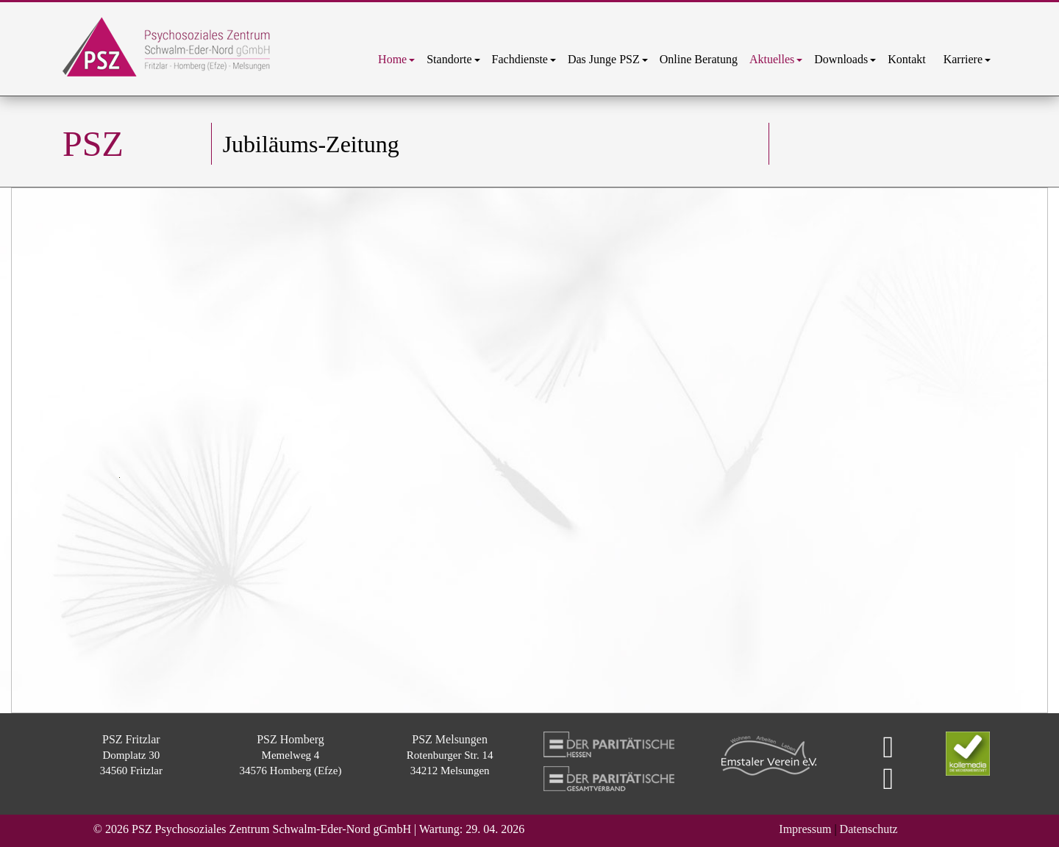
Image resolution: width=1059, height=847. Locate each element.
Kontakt (910, 59)
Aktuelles (775, 59)
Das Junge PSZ (608, 59)
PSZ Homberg (290, 739)
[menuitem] (396, 59)
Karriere (967, 59)
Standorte (453, 59)
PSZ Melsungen (450, 739)
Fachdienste (524, 59)
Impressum (805, 829)
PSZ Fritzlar (131, 739)
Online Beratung (699, 59)
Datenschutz (869, 829)
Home (396, 59)
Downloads (845, 59)
